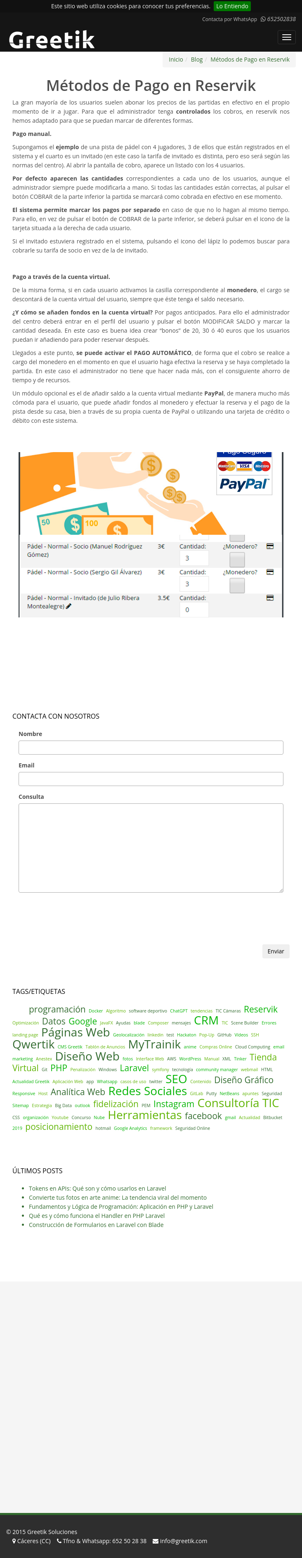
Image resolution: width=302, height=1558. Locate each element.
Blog (197, 59)
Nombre (30, 734)
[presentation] (75, 928)
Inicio (176, 59)
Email (27, 765)
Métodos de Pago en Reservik (250, 59)
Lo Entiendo (232, 6)
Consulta (31, 796)
